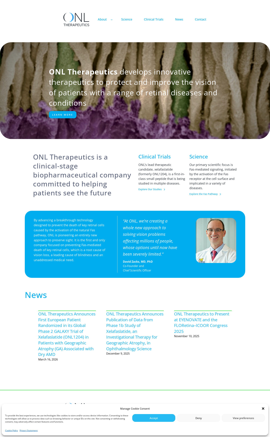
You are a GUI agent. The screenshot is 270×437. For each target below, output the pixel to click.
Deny (198, 418)
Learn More (62, 114)
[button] (263, 408)
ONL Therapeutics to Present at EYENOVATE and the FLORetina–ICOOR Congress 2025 (201, 322)
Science (198, 156)
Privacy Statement (29, 430)
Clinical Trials (154, 156)
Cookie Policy (11, 430)
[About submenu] (112, 19)
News (36, 294)
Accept (154, 418)
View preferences (243, 418)
